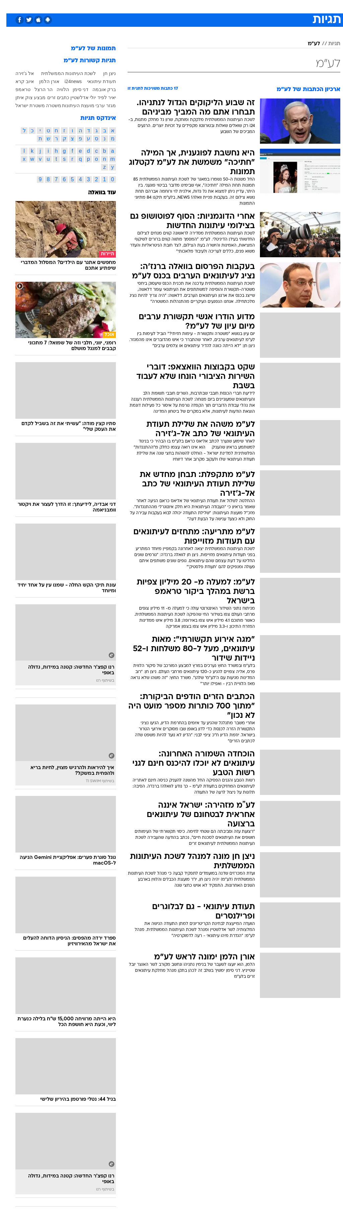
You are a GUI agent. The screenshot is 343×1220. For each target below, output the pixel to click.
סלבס (217, 6)
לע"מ (307, 44)
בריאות (164, 6)
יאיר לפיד (100, 97)
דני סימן (74, 89)
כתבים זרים (52, 97)
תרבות (237, 6)
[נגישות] (9, 6)
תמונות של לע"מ (87, 49)
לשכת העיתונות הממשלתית (62, 73)
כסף (200, 6)
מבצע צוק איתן (24, 97)
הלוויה (56, 89)
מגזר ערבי (99, 105)
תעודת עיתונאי (95, 81)
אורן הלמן (43, 81)
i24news (66, 81)
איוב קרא (18, 81)
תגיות (328, 44)
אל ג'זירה (18, 73)
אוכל (183, 6)
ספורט (257, 6)
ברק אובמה (98, 89)
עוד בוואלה (96, 193)
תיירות (143, 6)
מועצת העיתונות (72, 105)
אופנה (97, 6)
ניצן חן (103, 73)
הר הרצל (37, 89)
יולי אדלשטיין (76, 97)
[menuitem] (253, 6)
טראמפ (16, 89)
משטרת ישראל (24, 105)
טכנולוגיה (120, 6)
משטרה (47, 105)
